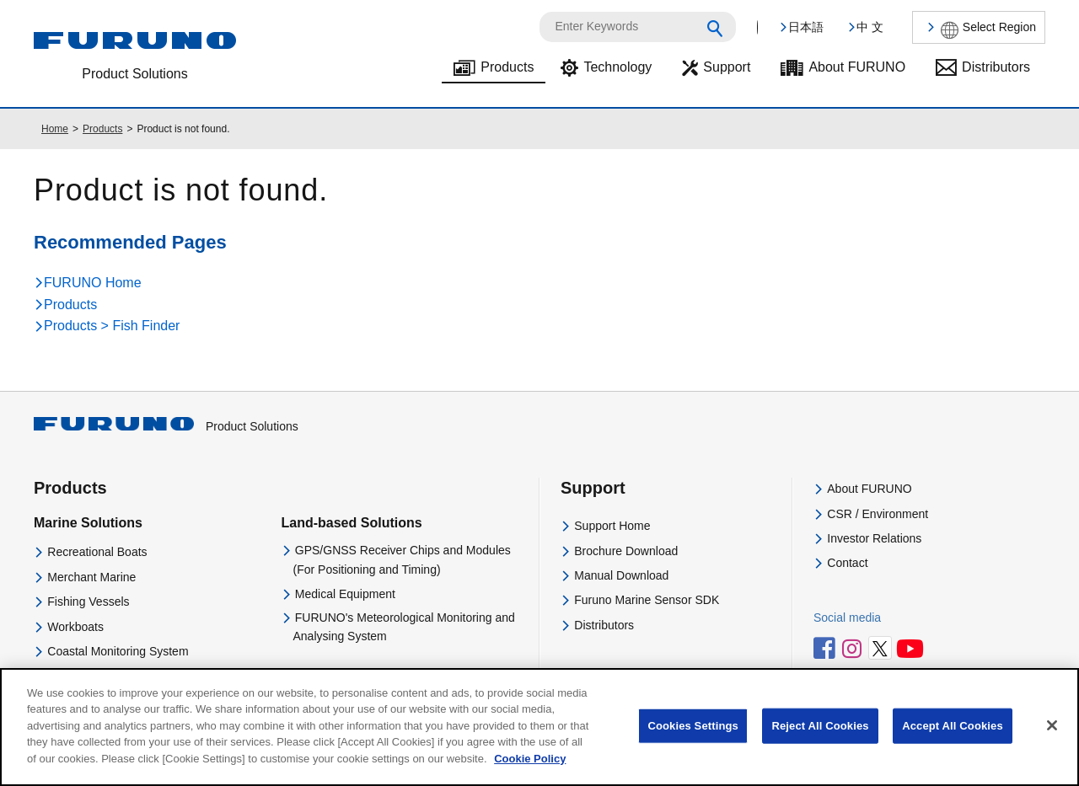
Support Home (612, 525)
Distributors (996, 67)
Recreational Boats (97, 552)
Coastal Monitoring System (117, 651)
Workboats (75, 627)
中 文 (869, 27)
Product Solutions (166, 426)
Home (54, 129)
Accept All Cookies (952, 738)
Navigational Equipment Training (132, 675)
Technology (617, 67)
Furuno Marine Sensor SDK (646, 600)
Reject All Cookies (819, 738)
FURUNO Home (93, 282)
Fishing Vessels (88, 601)
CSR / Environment (877, 514)
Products (507, 67)
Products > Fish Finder (112, 325)
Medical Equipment (345, 594)
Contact (847, 562)
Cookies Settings (692, 738)
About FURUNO (856, 67)
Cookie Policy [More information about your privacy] (530, 771)
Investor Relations (874, 538)
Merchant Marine (91, 577)
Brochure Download (626, 551)
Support (726, 67)
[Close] (1052, 738)
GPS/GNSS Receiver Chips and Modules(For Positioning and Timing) (402, 559)
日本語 (806, 27)
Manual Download (621, 575)
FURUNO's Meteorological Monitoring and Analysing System (404, 627)
